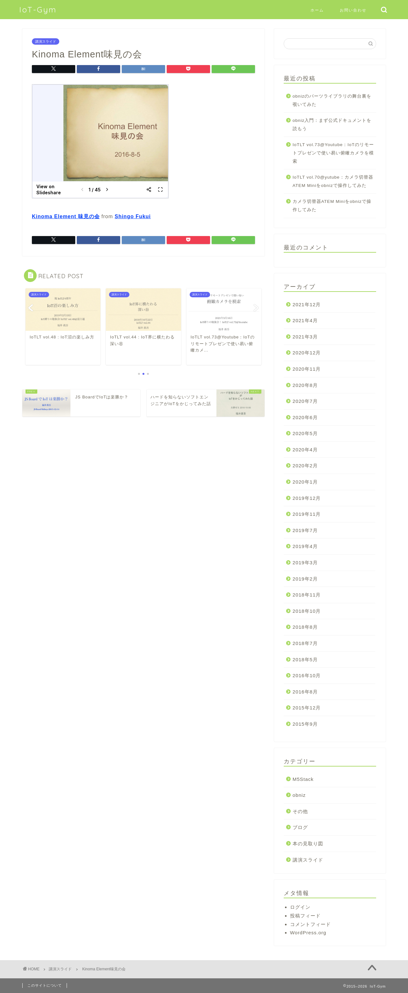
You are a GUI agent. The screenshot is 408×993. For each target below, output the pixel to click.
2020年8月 (305, 385)
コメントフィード (310, 924)
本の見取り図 (308, 843)
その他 (300, 811)
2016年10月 (307, 675)
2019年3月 (305, 562)
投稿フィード (305, 915)
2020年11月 (307, 369)
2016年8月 (305, 691)
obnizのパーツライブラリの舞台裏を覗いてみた (332, 100)
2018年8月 (305, 627)
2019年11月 (307, 514)
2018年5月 (305, 659)
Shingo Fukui (133, 216)
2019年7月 (305, 530)
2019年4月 (305, 546)
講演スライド (45, 41)
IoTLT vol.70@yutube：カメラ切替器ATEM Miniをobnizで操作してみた (333, 181)
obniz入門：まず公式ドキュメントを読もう (332, 124)
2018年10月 (307, 611)
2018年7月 (305, 643)
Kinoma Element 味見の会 (66, 216)
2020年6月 (305, 417)
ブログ (300, 827)
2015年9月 (305, 724)
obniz (299, 795)
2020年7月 (305, 401)
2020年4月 (305, 449)
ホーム (317, 10)
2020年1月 (305, 482)
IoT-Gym (38, 9)
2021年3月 (305, 336)
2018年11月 (307, 594)
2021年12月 (307, 304)
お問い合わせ (353, 10)
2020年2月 (305, 465)
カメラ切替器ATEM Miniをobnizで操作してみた (332, 205)
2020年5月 (305, 433)
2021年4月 (305, 320)
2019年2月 (305, 579)
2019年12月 (307, 498)
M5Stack (303, 779)
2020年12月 (307, 352)
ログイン (300, 907)
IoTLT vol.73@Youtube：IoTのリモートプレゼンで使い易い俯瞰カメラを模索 (333, 152)
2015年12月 (307, 707)
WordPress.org (308, 932)
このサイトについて (44, 985)
